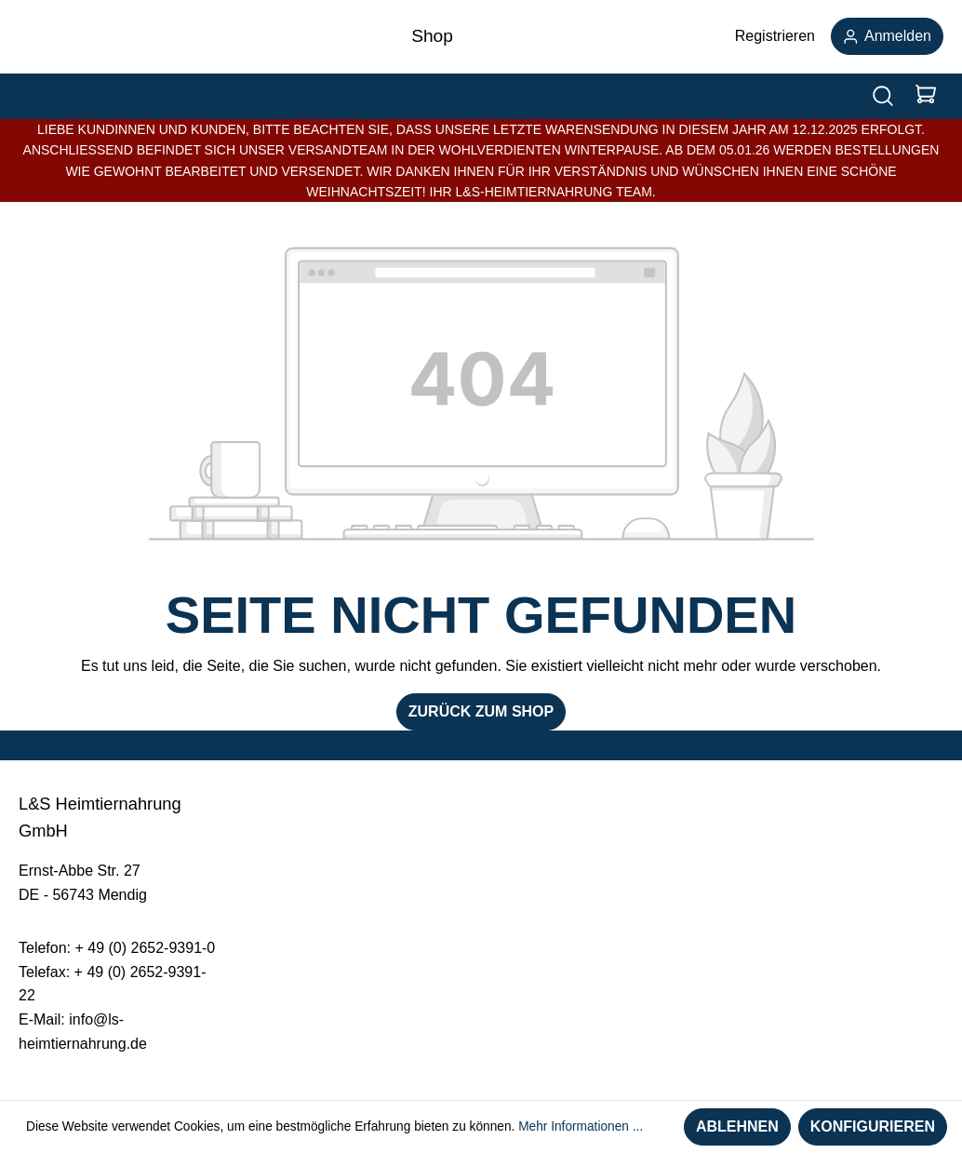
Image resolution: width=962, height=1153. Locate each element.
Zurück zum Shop (481, 711)
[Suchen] (883, 96)
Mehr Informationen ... (580, 1126)
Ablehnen (737, 1126)
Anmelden (887, 36)
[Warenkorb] (925, 96)
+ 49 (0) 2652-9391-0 (144, 948)
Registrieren (775, 36)
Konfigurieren (872, 1126)
